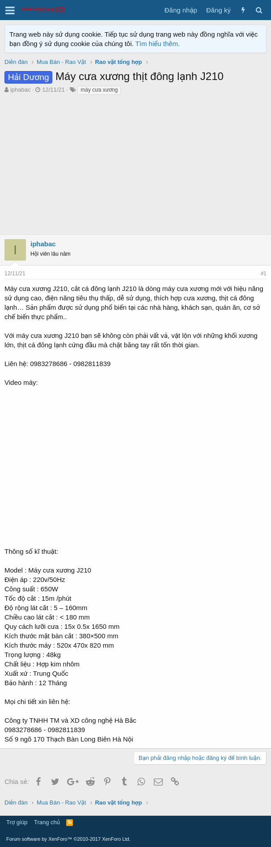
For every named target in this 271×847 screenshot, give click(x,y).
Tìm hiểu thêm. (158, 43)
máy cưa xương (99, 90)
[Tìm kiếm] (259, 10)
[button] (10, 10)
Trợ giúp (16, 822)
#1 (264, 273)
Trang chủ (47, 822)
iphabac (20, 89)
